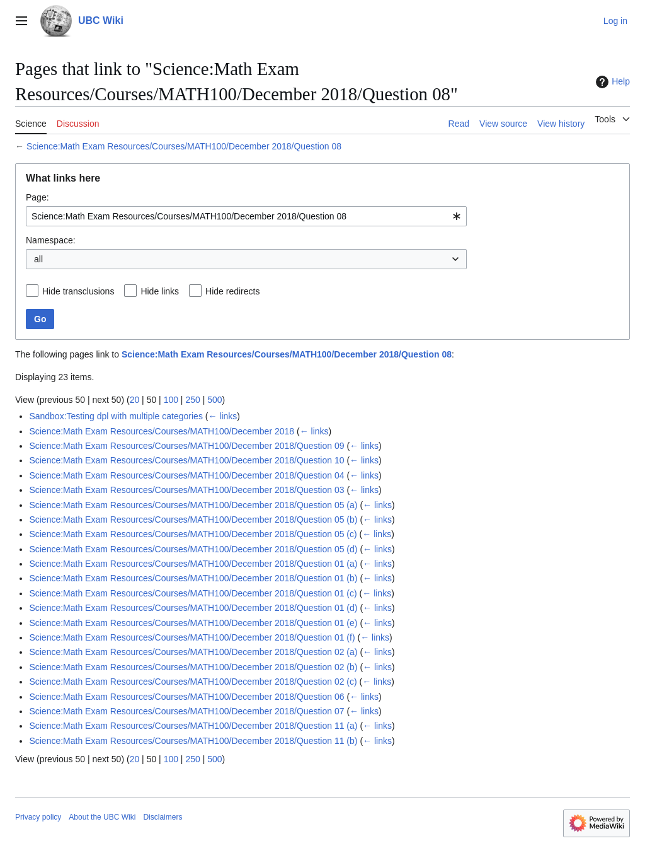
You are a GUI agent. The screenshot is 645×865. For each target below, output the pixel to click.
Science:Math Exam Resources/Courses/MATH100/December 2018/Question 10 (186, 460)
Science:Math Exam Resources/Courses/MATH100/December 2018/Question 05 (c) (193, 534)
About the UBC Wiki (102, 817)
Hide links (159, 291)
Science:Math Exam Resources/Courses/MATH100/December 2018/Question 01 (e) (193, 623)
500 (214, 400)
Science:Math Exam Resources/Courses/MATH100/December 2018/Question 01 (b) (193, 578)
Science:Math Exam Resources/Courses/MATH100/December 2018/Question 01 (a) (193, 564)
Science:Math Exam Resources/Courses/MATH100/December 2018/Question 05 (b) (193, 519)
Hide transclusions (78, 291)
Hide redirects (232, 291)
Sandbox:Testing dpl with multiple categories (116, 416)
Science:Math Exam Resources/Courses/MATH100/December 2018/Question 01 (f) (192, 637)
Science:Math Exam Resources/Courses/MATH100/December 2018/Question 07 (186, 711)
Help (611, 82)
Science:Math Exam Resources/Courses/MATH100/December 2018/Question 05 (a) (193, 505)
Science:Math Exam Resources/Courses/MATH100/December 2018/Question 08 (183, 146)
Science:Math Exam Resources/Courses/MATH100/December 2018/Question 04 (186, 475)
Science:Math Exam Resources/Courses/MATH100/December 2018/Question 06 (186, 697)
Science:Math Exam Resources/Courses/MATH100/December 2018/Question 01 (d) (193, 608)
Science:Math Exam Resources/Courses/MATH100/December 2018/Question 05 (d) (193, 549)
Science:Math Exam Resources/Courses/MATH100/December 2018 (161, 431)
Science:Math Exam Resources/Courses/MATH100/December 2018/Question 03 (186, 490)
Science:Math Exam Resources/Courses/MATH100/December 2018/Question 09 (186, 446)
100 (171, 400)
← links (222, 416)
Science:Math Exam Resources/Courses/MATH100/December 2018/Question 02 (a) (193, 652)
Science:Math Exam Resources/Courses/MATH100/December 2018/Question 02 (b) (193, 667)
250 (192, 400)
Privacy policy (38, 817)
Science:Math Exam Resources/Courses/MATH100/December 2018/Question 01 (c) (193, 593)
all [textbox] (38, 259)
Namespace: (51, 240)
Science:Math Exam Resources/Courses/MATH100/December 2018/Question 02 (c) (193, 681)
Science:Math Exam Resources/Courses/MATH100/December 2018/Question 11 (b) (193, 741)
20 (135, 400)
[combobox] (246, 216)
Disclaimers (162, 817)
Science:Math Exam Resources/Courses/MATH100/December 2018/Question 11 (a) (193, 726)
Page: (37, 197)
